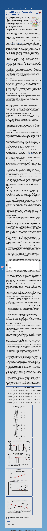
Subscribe (31, 8)
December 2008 (37, 12)
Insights (35, 8)
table (29, 153)
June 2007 (20, 43)
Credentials (19, 8)
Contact (9, 8)
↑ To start (8, 521)
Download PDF (8, 518)
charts (18, 72)
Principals (14, 8)
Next (7, 524)
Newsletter (25, 8)
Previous (8, 522)
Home (6, 8)
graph (8, 63)
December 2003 (13, 43)
